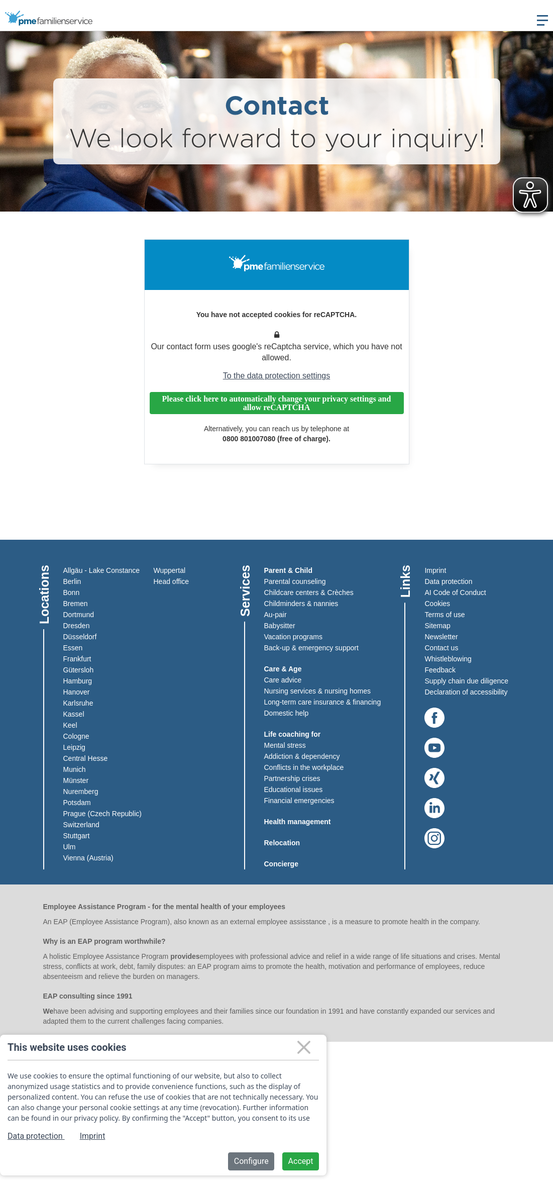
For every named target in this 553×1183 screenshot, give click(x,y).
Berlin (72, 581)
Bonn (71, 592)
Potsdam (77, 803)
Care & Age (283, 669)
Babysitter (279, 626)
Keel (70, 725)
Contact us (441, 648)
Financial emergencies (299, 801)
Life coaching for (292, 734)
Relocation (282, 843)
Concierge (281, 864)
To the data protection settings (276, 375)
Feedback (439, 670)
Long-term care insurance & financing (322, 702)
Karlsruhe (78, 703)
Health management (297, 822)
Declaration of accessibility (465, 692)
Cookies (437, 604)
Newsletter (441, 637)
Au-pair (275, 615)
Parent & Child (288, 570)
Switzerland (81, 825)
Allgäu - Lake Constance (101, 570)
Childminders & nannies (301, 604)
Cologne (76, 736)
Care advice (283, 680)
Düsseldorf (80, 637)
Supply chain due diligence (466, 681)
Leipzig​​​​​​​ (74, 747)
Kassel (73, 714)
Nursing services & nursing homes (317, 691)
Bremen (75, 604)
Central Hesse (85, 758)
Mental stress (285, 745)
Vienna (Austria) (88, 858)
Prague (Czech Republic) (102, 814)
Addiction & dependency (302, 756)
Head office (171, 581)
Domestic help (286, 713)
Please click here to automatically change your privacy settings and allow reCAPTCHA (276, 403)
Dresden (76, 626)
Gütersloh (78, 670)
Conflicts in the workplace (304, 767)
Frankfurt (77, 659)
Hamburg (77, 681)
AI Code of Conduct (455, 592)
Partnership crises (292, 778)
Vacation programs (293, 637)
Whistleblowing (447, 659)
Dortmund (78, 615)
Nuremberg (80, 791)
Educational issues (293, 789)
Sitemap (437, 626)
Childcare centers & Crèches (309, 592)
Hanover (76, 692)
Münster (76, 780)
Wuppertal (170, 570)
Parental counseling (295, 581)
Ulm (69, 847)
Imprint (435, 570)
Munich (74, 769)
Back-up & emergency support (311, 648)
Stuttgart (76, 836)
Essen (73, 648)
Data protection (448, 581)
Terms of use (444, 615)
